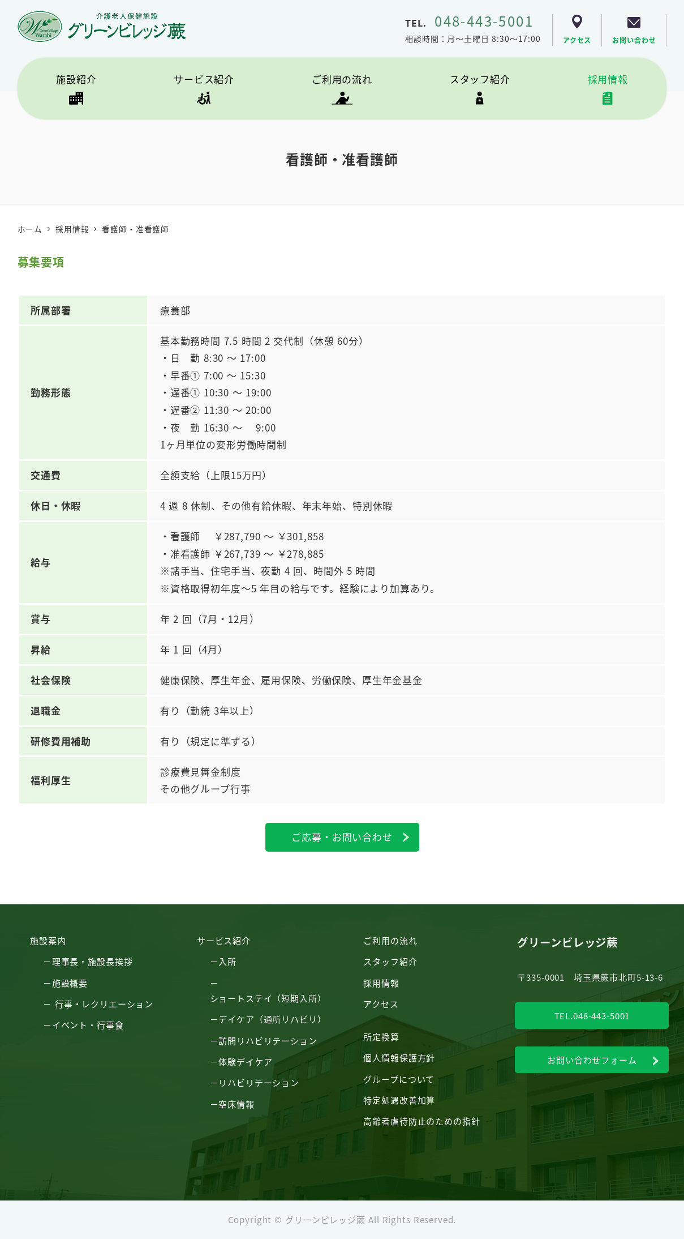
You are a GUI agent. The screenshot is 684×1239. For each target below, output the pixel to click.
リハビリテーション (258, 1082)
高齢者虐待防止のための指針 (421, 1120)
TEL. (469, 22)
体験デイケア (245, 1061)
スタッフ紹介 (390, 961)
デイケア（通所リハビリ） (272, 1018)
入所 (227, 961)
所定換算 (381, 1036)
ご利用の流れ (390, 940)
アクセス (380, 1003)
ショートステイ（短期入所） (268, 998)
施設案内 (48, 940)
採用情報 (381, 982)
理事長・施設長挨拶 (92, 961)
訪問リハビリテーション (267, 1040)
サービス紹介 (224, 940)
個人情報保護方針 (399, 1057)
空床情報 (236, 1103)
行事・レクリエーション (104, 1003)
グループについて (399, 1079)
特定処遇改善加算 (399, 1099)
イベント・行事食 (88, 1024)
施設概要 (70, 982)
